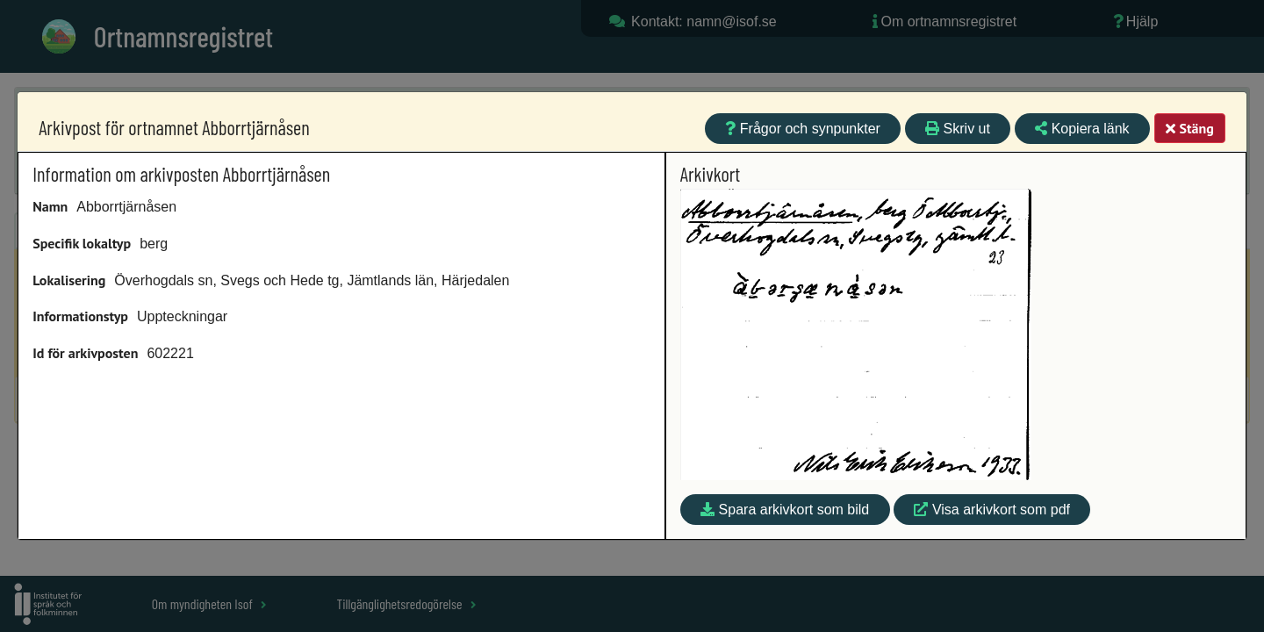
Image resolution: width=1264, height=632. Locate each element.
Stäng (1189, 128)
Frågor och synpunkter (802, 128)
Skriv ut (957, 128)
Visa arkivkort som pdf (992, 509)
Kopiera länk (1082, 128)
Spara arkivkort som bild (784, 509)
